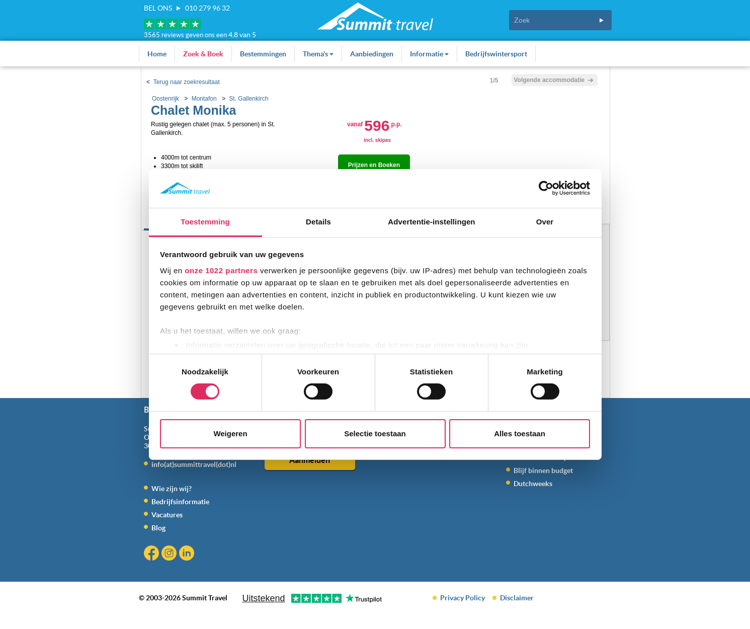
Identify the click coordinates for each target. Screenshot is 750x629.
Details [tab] (318, 221)
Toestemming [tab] (205, 221)
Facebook (152, 554)
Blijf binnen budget (543, 470)
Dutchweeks (533, 484)
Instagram (170, 554)
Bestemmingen (263, 54)
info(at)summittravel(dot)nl (193, 464)
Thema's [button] (318, 54)
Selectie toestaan (375, 433)
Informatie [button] (429, 54)
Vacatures (167, 515)
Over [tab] (545, 221)
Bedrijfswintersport (496, 54)
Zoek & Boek (203, 54)
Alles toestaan (519, 433)
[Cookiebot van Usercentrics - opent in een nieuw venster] (546, 188)
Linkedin (188, 554)
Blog (158, 528)
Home (156, 54)
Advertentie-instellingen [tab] (431, 221)
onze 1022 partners (221, 270)
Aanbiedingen (371, 54)
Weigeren (230, 433)
